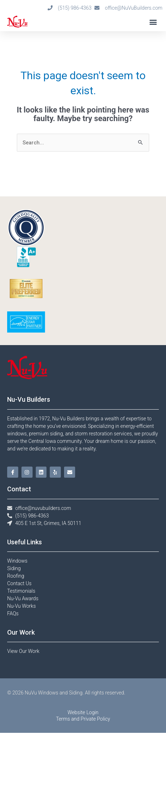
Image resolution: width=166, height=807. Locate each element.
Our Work (21, 632)
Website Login (83, 786)
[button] (153, 22)
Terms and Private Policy (83, 793)
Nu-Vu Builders (28, 399)
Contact (19, 489)
